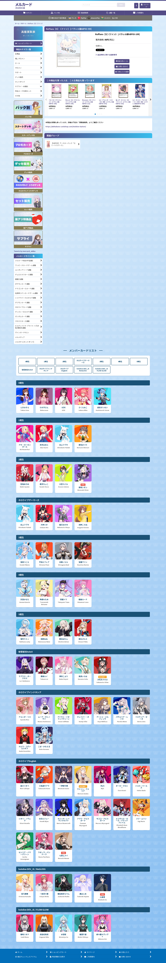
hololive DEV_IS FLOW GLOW (101, 369)
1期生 (46, 361)
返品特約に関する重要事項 (106, 55)
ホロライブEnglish (64, 369)
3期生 (101, 361)
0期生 (27, 361)
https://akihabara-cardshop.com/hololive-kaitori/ (66, 126)
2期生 (64, 361)
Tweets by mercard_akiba (24, 251)
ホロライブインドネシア (45, 369)
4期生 (120, 361)
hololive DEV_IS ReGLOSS (83, 369)
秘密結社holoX (27, 370)
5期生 (139, 361)
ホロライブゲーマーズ (83, 361)
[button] (136, 5)
